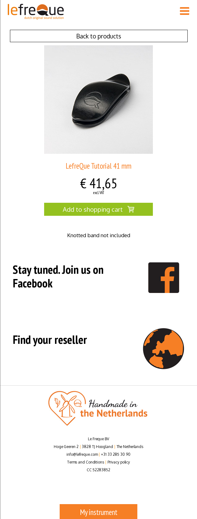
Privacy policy (119, 462)
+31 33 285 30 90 (115, 454)
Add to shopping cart (98, 209)
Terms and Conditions (85, 462)
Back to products (98, 36)
